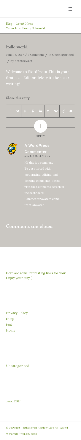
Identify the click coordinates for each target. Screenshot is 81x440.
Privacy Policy (17, 313)
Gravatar (38, 205)
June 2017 (13, 401)
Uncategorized (63, 55)
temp (10, 319)
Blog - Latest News (19, 24)
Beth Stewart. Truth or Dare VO (40, 427)
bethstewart (23, 61)
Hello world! (17, 47)
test (9, 324)
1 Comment (36, 55)
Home (25, 28)
